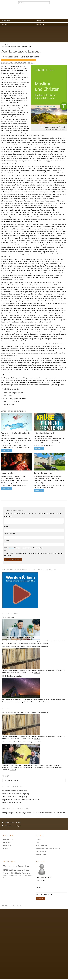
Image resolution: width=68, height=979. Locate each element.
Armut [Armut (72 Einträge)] (20, 875)
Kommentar (8, 516)
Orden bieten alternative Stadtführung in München (21, 742)
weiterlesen (37, 738)
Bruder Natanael (7, 794)
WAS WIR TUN (40, 20)
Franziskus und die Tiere (19, 791)
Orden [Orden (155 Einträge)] (7, 866)
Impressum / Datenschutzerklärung (48, 848)
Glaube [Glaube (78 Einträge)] (5, 875)
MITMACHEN (40, 24)
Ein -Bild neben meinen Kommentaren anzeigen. (25, 548)
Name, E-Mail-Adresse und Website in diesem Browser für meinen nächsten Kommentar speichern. (33, 554)
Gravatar (11, 548)
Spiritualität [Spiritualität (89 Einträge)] (17, 873)
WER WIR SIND (6, 20)
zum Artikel (7, 450)
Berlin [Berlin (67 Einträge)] (4, 877)
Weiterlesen (46, 643)
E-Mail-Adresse (9, 534)
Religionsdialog (31, 60)
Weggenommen (8, 617)
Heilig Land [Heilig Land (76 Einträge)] (11, 875)
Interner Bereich (41, 854)
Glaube (18, 60)
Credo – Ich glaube (8, 473)
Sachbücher (30, 62)
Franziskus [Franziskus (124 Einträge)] (23, 866)
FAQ (37, 842)
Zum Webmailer (41, 851)
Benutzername (41, 880)
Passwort (39, 887)
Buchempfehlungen (7, 62)
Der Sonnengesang (22, 794)
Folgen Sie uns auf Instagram (13, 825)
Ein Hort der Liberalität (43, 473)
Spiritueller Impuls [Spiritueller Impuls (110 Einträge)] (22, 870)
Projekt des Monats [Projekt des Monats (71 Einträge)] (27, 875)
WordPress (22, 906)
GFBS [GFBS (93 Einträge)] (11, 873)
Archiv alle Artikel (41, 845)
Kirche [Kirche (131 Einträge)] (14, 866)
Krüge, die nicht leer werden (45, 433)
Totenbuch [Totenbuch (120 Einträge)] (8, 869)
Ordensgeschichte (20, 62)
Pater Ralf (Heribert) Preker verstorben (26, 800)
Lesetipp (23, 60)
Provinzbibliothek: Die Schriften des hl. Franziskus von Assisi (25, 647)
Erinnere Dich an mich (44, 894)
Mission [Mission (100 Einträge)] (6, 873)
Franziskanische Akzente (8, 60)
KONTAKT (5, 24)
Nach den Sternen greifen (12, 676)
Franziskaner (34, 12)
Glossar (18, 803)
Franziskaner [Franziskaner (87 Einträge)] (26, 873)
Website (6, 541)
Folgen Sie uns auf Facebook (13, 822)
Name (6, 527)
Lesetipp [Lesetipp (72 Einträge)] (17, 875)
